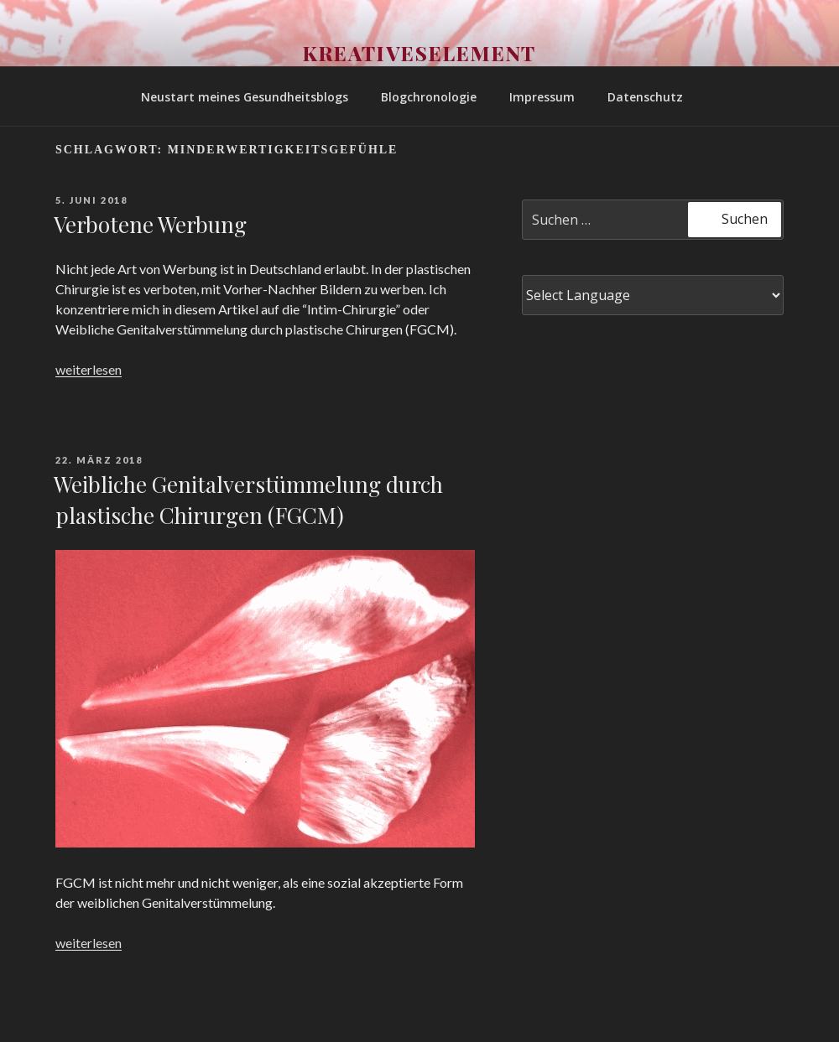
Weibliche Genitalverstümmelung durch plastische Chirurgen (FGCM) (248, 499)
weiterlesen (88, 369)
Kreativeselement (420, 52)
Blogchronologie (429, 97)
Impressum (542, 97)
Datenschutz (645, 97)
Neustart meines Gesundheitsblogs (244, 97)
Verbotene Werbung (150, 224)
